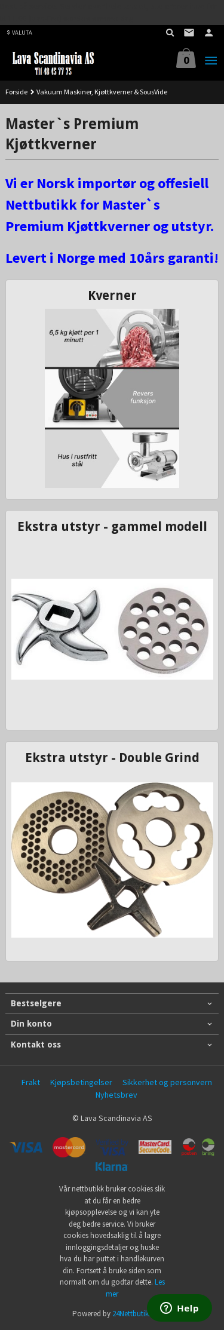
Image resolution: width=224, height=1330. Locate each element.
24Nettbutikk (132, 1314)
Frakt (31, 1082)
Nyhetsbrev (116, 1094)
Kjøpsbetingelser (81, 1082)
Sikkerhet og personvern (167, 1082)
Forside (16, 91)
